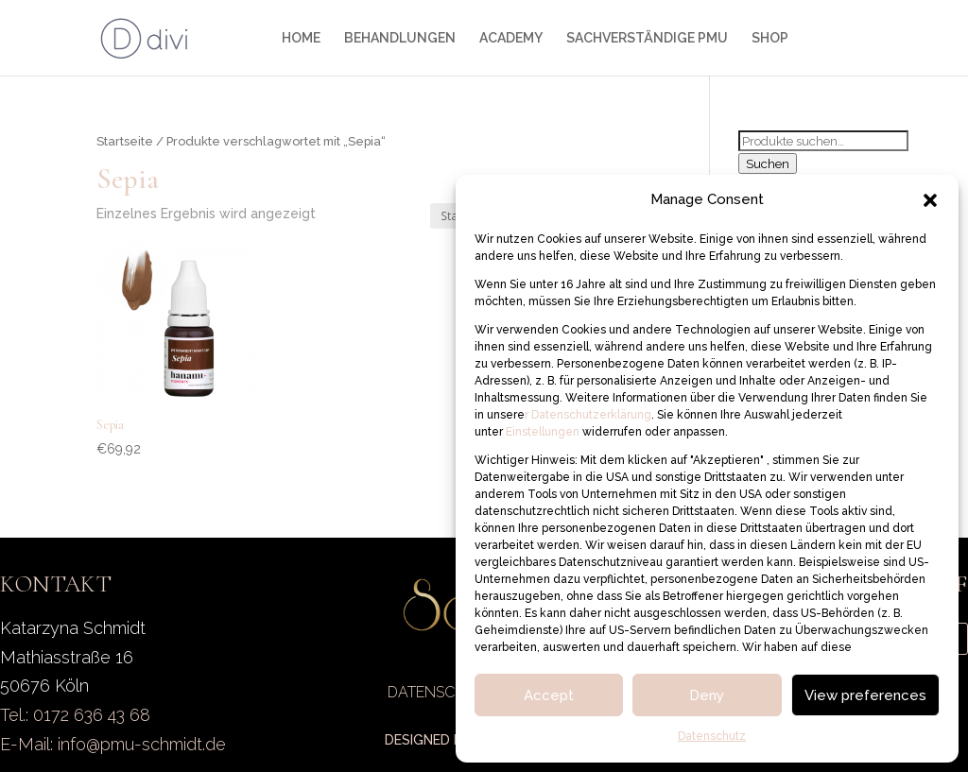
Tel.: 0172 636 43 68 (75, 715)
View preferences (865, 695)
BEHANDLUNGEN (400, 38)
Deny (706, 695)
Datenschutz (712, 736)
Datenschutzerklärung (589, 414)
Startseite (124, 141)
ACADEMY (511, 38)
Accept (549, 695)
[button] (930, 200)
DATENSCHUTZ (441, 692)
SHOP (770, 38)
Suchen (767, 163)
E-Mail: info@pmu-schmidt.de (113, 744)
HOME (301, 38)
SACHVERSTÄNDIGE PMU (647, 38)
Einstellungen (544, 431)
